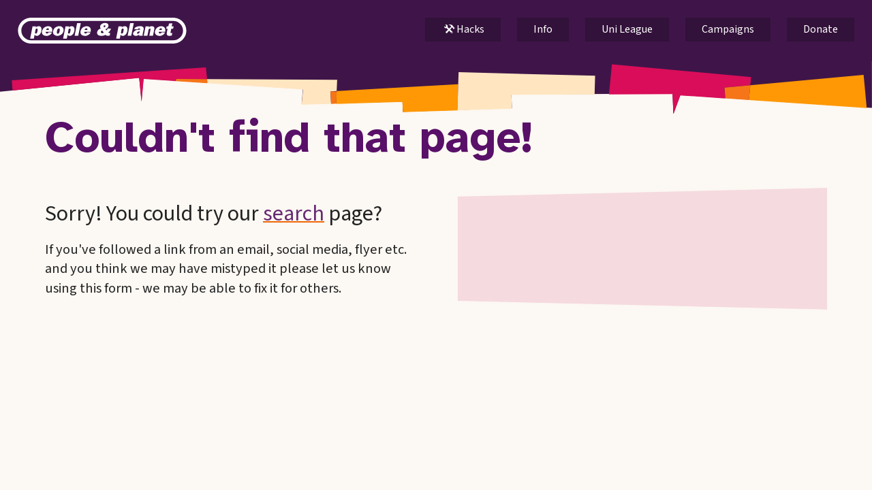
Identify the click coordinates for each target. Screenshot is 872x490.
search (293, 213)
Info (542, 29)
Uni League (627, 29)
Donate (820, 29)
